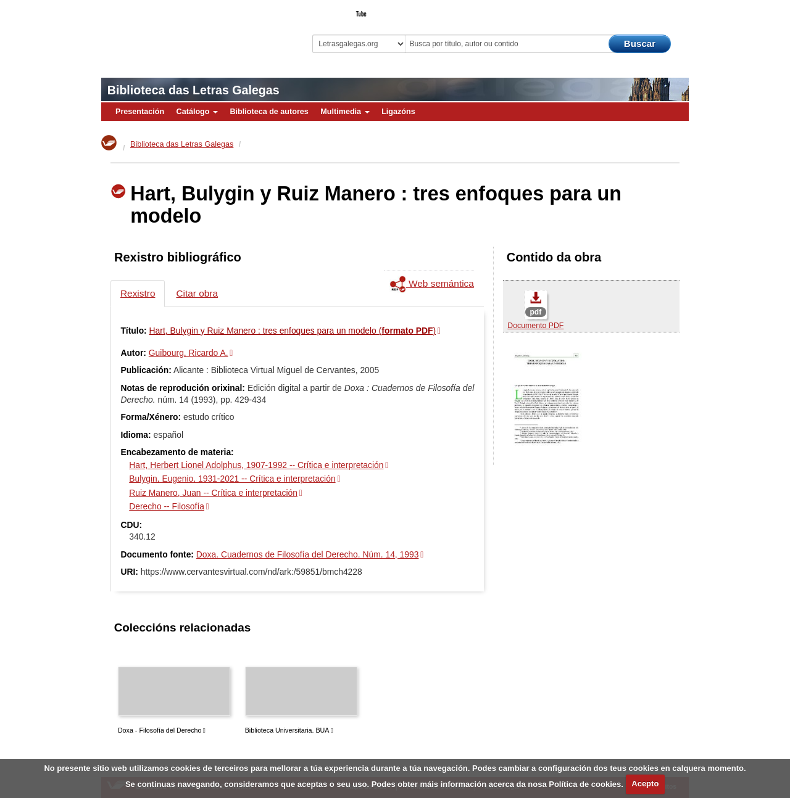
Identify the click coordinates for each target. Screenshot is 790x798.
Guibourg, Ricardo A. (188, 353)
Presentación (139, 111)
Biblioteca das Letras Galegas (193, 90)
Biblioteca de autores (269, 111)
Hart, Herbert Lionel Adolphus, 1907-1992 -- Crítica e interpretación (256, 465)
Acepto (645, 783)
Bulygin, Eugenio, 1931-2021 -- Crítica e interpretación (232, 478)
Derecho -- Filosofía (166, 506)
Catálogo (197, 111)
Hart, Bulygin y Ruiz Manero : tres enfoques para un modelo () (292, 330)
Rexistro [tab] (137, 293)
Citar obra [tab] (197, 293)
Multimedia (344, 111)
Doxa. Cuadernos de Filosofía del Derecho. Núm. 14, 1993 (307, 554)
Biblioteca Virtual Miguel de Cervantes (188, 31)
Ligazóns (398, 111)
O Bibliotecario (632, 10)
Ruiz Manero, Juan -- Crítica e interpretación (213, 493)
